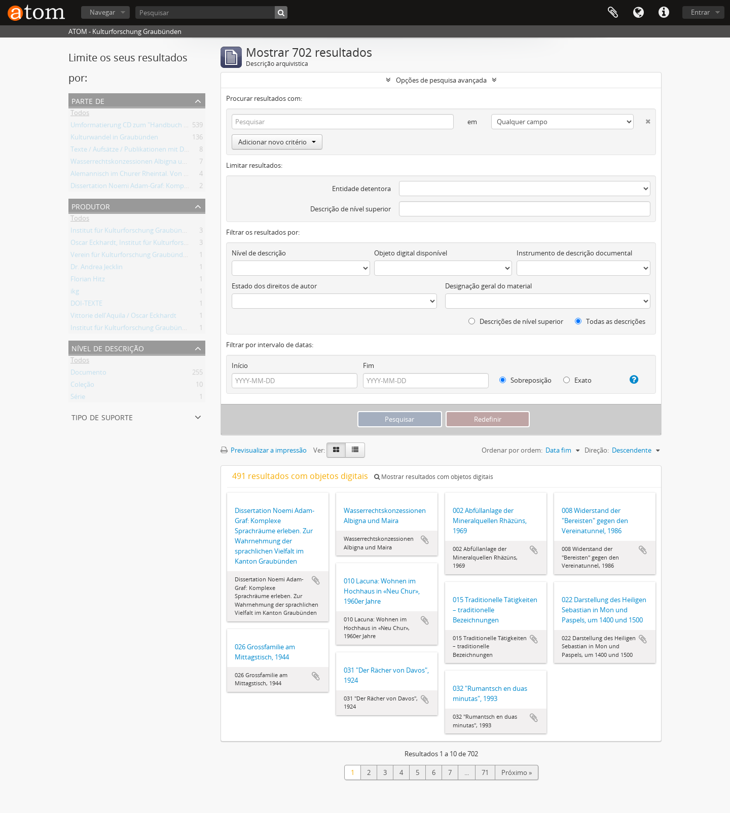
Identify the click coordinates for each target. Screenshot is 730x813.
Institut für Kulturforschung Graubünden (132, 232)
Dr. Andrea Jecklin (96, 268)
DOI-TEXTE (86, 305)
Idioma (638, 12)
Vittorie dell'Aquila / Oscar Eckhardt (123, 317)
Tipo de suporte (102, 416)
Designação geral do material (488, 285)
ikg (74, 293)
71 (485, 772)
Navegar (102, 12)
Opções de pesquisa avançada (441, 80)
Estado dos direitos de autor (274, 285)
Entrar (700, 12)
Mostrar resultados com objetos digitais (433, 476)
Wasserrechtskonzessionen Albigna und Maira (139, 163)
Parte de (87, 100)
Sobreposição (525, 380)
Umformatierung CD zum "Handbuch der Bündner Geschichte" (164, 126)
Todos (79, 114)
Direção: (597, 450)
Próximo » (516, 772)
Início (240, 365)
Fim (368, 365)
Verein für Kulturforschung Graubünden (130, 256)
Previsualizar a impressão (264, 450)
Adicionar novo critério (277, 141)
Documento (88, 374)
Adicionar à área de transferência (316, 580)
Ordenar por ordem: (512, 450)
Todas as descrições (610, 321)
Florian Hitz (87, 280)
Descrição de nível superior (350, 208)
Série (77, 398)
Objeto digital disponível (410, 252)
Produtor (90, 205)
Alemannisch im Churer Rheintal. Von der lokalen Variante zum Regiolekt (179, 175)
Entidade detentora (361, 188)
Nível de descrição (107, 347)
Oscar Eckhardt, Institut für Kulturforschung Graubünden (156, 244)
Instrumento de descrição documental (574, 252)
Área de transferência (613, 12)
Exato (577, 380)
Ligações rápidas (663, 12)
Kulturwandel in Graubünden (114, 138)
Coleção (82, 386)
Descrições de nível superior (515, 321)
